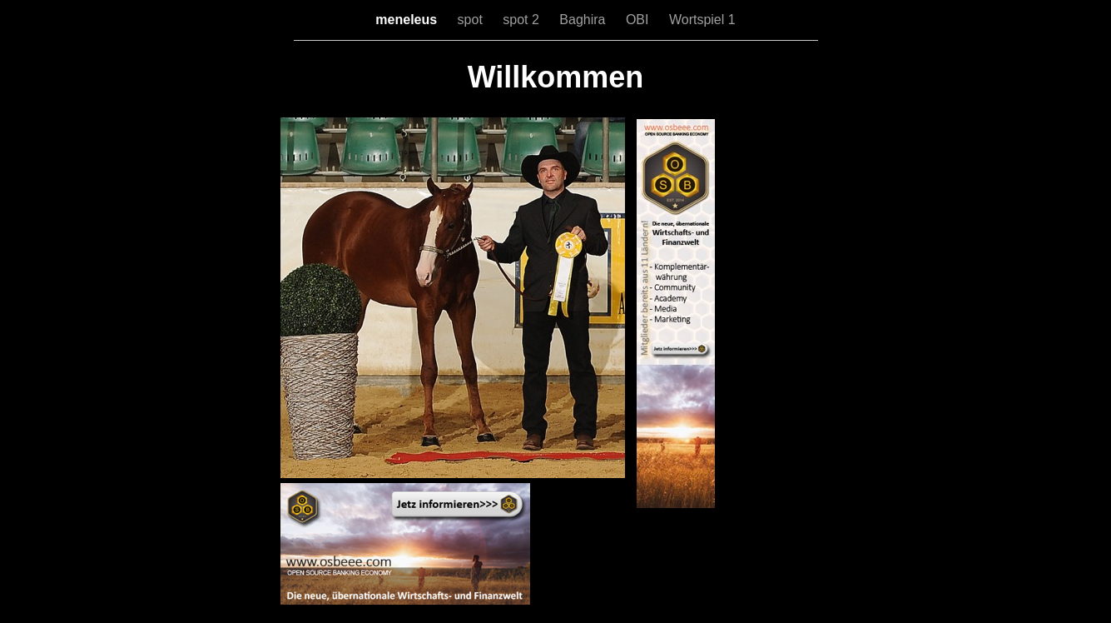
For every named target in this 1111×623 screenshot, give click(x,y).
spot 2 (523, 19)
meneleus (407, 19)
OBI (639, 19)
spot (472, 19)
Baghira (584, 19)
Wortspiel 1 (702, 19)
